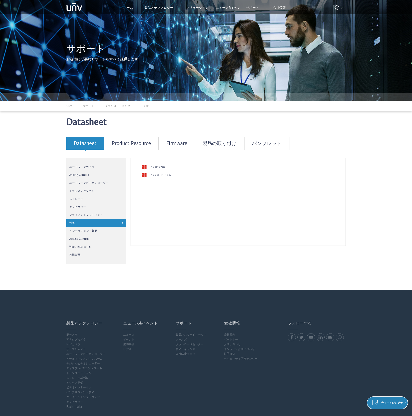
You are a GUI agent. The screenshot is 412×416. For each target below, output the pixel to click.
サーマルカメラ (76, 326)
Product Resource (117, 140)
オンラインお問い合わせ (239, 326)
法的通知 (229, 330)
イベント (128, 316)
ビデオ (127, 326)
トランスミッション (81, 185)
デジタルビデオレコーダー (83, 340)
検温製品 (74, 249)
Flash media (74, 383)
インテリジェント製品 (83, 225)
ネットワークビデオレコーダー (88, 177)
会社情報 (281, 7)
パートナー (231, 316)
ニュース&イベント (228, 10)
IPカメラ (71, 311)
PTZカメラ (73, 321)
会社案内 (229, 311)
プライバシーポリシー (284, 408)
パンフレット (221, 140)
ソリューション (199, 7)
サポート (254, 7)
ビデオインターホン (78, 364)
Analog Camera (79, 169)
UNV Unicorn (153, 161)
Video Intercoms (80, 241)
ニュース (128, 311)
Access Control (79, 233)
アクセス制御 (74, 359)
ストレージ (76, 193)
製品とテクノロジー (161, 7)
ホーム (128, 7)
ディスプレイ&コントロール (84, 345)
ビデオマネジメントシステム (84, 335)
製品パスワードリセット (191, 311)
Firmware (152, 140)
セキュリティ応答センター (241, 335)
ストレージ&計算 (77, 354)
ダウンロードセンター (190, 321)
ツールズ (181, 316)
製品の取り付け (185, 140)
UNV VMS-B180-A (156, 169)
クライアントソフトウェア (86, 209)
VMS (72, 217)
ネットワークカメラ (81, 161)
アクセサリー (77, 201)
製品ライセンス (185, 326)
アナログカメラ (76, 316)
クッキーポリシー (311, 408)
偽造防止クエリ (185, 330)
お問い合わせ (232, 321)
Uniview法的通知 (335, 408)
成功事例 (128, 321)
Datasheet (81, 140)
